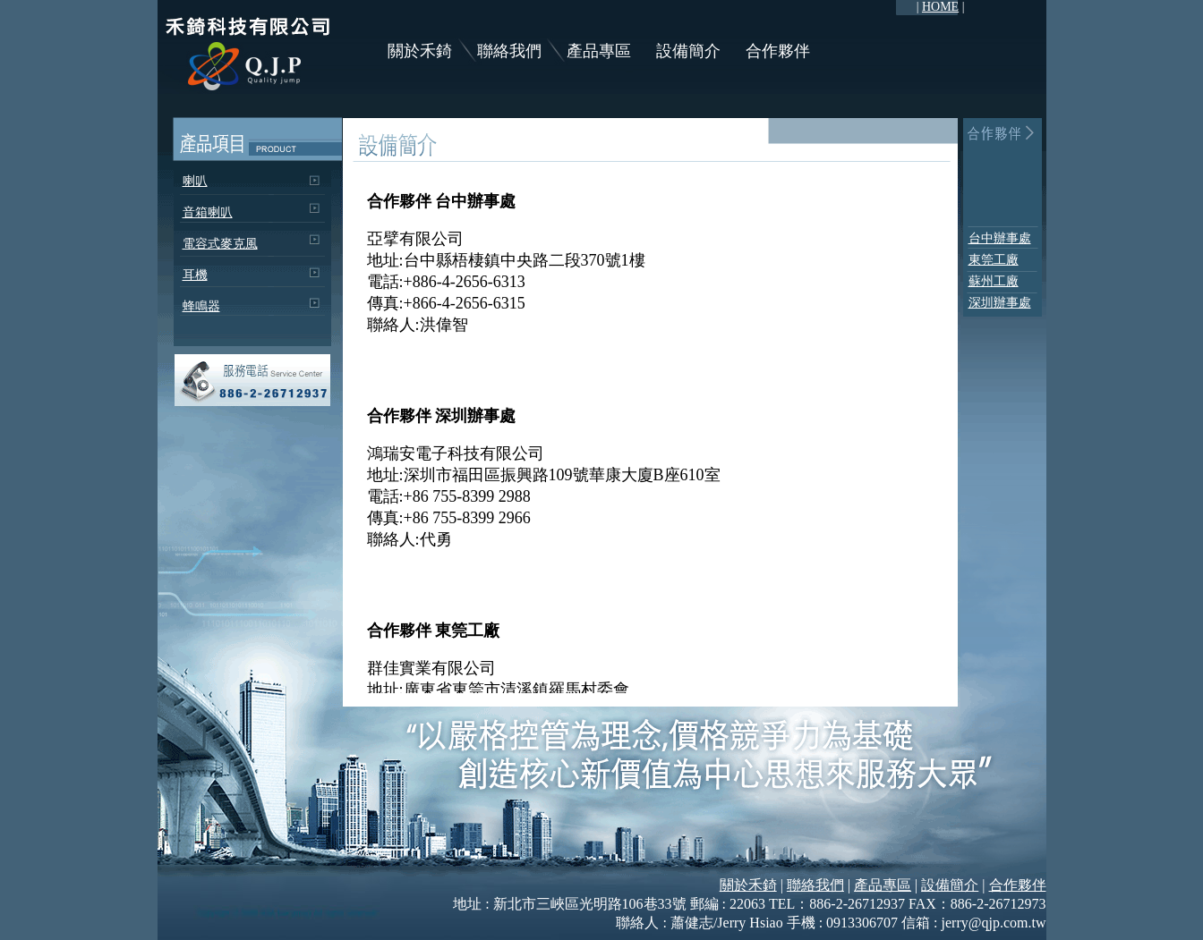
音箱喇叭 (208, 212)
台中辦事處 (999, 238)
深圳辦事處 (999, 302)
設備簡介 (688, 51)
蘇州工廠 (993, 281)
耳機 (195, 275)
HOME (940, 6)
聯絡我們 (509, 51)
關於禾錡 (420, 51)
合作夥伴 (778, 51)
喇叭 (195, 181)
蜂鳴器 (201, 306)
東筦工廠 (993, 260)
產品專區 (599, 51)
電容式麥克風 (220, 243)
